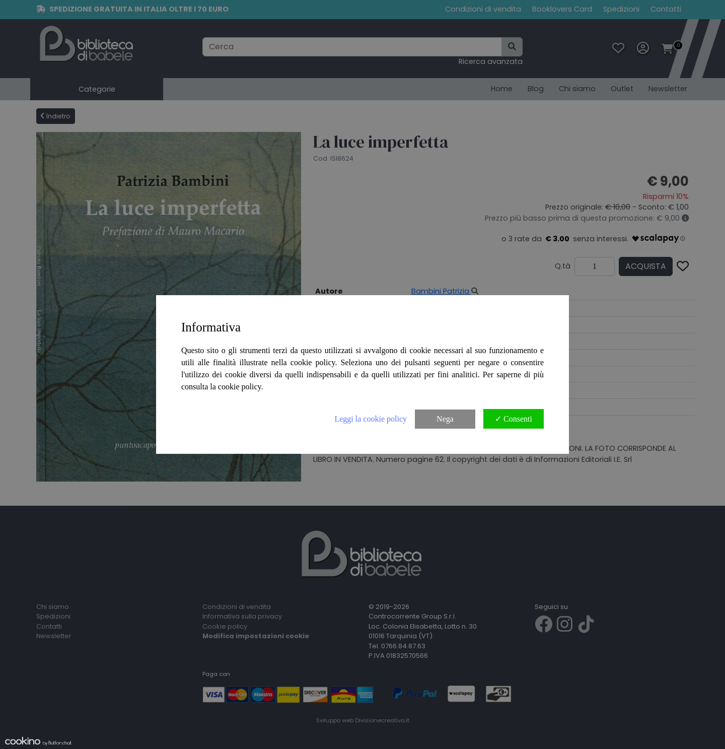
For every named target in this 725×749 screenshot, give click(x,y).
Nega (445, 419)
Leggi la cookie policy (370, 419)
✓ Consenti (513, 419)
